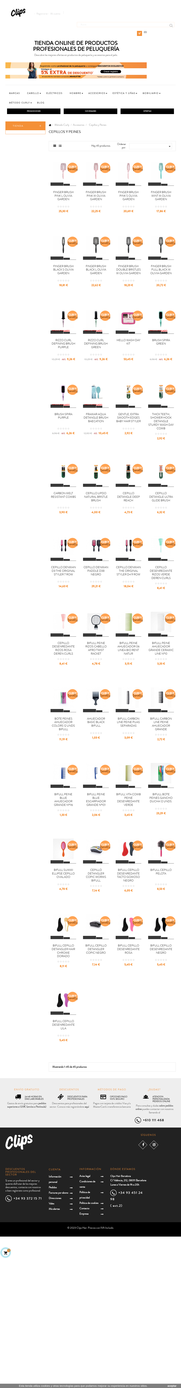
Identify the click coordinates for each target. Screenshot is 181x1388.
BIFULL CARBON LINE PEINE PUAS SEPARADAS (128, 823)
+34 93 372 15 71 (28, 1350)
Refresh (16, 191)
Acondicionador (21, 157)
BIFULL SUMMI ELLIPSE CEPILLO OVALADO (63, 999)
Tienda (18, 126)
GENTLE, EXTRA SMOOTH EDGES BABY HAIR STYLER (128, 468)
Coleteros (20, 225)
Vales (51, 1355)
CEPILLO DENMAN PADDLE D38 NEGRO (96, 647)
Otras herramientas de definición (27, 241)
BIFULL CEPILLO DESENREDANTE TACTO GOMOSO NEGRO (128, 1001)
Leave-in (17, 171)
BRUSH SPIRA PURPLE (63, 467)
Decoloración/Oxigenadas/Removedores (29, 264)
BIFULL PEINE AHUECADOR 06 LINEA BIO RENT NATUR (128, 737)
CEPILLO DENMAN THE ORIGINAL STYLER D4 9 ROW (128, 647)
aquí (87, 1258)
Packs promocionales (26, 345)
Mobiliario (17, 325)
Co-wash (17, 151)
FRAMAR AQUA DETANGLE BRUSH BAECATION (96, 468)
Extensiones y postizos (26, 332)
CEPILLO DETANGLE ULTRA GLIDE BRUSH (161, 560)
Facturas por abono (58, 1344)
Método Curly (20, 138)
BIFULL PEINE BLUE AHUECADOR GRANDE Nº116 (63, 913)
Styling (16, 178)
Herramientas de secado (25, 251)
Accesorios (18, 212)
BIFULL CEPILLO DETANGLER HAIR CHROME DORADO (63, 1089)
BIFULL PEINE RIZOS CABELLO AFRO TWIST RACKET (96, 737)
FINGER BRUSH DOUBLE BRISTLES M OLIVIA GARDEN (128, 295)
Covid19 (15, 352)
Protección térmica (22, 258)
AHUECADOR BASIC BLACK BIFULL (96, 823)
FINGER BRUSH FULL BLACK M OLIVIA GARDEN (161, 295)
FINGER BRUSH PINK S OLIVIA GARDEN (128, 209)
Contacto (84, 1360)
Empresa (83, 1365)
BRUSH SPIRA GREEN (161, 380)
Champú (17, 144)
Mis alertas (54, 1360)
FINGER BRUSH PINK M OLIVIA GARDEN (96, 209)
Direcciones (55, 1350)
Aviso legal (84, 1327)
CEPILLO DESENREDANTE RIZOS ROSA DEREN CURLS (63, 737)
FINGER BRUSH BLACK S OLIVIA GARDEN (63, 295)
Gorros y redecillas (25, 231)
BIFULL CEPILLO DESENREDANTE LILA (63, 1176)
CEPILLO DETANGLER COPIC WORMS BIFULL (96, 1001)
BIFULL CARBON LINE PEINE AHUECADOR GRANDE (161, 825)
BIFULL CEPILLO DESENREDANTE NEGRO (161, 1088)
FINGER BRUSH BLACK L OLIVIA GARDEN (96, 295)
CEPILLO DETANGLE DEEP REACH (128, 560)
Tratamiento (19, 185)
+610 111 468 (153, 1271)
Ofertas (16, 272)
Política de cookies (88, 1354)
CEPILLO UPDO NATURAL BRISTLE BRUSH (96, 560)
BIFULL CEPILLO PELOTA (161, 998)
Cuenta (55, 1321)
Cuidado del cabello (25, 279)
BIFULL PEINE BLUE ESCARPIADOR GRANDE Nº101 (96, 913)
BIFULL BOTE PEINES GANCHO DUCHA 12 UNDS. (161, 911)
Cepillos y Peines (24, 218)
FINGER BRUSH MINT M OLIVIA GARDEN (161, 209)
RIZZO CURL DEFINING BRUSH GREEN (96, 382)
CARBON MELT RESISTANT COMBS (63, 559)
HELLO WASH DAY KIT (128, 380)
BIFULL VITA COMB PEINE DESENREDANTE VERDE (128, 913)
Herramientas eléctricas (20, 288)
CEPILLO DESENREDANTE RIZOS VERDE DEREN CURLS (161, 648)
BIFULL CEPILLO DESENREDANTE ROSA (128, 1088)
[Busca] (125, 23)
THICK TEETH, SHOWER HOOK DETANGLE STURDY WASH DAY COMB (161, 472)
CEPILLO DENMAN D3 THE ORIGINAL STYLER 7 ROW (63, 647)
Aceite (16, 198)
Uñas (14, 338)
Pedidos (53, 1339)
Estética (16, 318)
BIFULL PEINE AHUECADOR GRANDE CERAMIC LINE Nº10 (161, 737)
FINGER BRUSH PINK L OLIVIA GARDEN (63, 209)
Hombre (16, 297)
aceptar (171, 1385)
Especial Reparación (25, 359)
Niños (14, 304)
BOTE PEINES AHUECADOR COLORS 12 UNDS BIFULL (63, 825)
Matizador (18, 205)
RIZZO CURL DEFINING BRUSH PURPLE (63, 382)
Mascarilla (18, 164)
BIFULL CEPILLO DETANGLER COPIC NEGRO (96, 1088)
